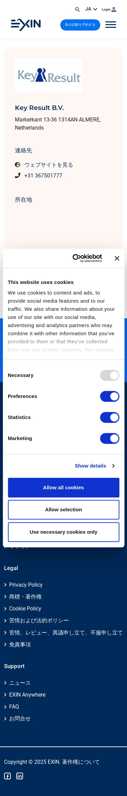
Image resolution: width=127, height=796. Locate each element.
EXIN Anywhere (27, 694)
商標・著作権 (25, 596)
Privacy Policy (26, 585)
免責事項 (20, 644)
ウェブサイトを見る (48, 165)
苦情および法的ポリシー (39, 620)
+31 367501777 (43, 175)
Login (109, 9)
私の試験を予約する (80, 24)
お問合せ (20, 718)
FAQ (14, 706)
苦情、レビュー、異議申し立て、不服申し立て (66, 632)
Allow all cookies (63, 487)
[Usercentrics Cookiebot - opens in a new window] (75, 258)
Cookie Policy (25, 608)
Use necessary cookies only (63, 532)
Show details (90, 466)
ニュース (20, 683)
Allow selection (63, 509)
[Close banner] (116, 258)
